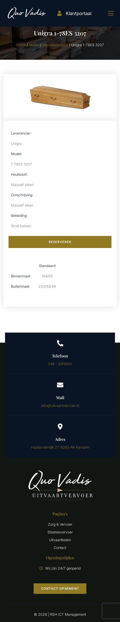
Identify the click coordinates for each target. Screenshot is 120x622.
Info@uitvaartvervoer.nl (60, 405)
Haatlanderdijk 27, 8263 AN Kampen (60, 447)
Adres (60, 439)
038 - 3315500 (60, 364)
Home (21, 45)
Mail (60, 397)
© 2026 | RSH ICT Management (60, 614)
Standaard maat (55, 45)
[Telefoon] (60, 343)
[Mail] (60, 385)
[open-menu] (107, 13)
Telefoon (60, 355)
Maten (34, 45)
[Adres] (60, 426)
